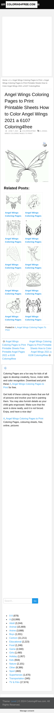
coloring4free (29, 131)
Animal (12, 627)
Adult (12, 623)
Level (13, 701)
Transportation (16, 678)
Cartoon (13, 638)
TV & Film (14, 682)
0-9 (11, 616)
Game (12, 649)
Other (12, 667)
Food (12, 645)
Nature (12, 664)
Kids (11, 660)
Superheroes (16, 675)
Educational (15, 641)
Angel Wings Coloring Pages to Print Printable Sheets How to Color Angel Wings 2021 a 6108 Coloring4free (39, 348)
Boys (12, 634)
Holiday (13, 656)
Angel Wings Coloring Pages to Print (27, 80)
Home (4, 80)
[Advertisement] (27, 45)
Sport (12, 671)
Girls (11, 652)
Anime (12, 630)
